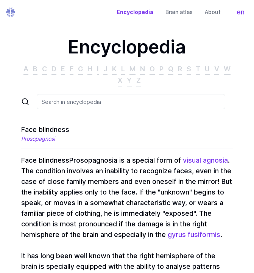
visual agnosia (205, 160)
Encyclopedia (135, 12)
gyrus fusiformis (194, 234)
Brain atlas (179, 12)
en (242, 14)
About (213, 12)
